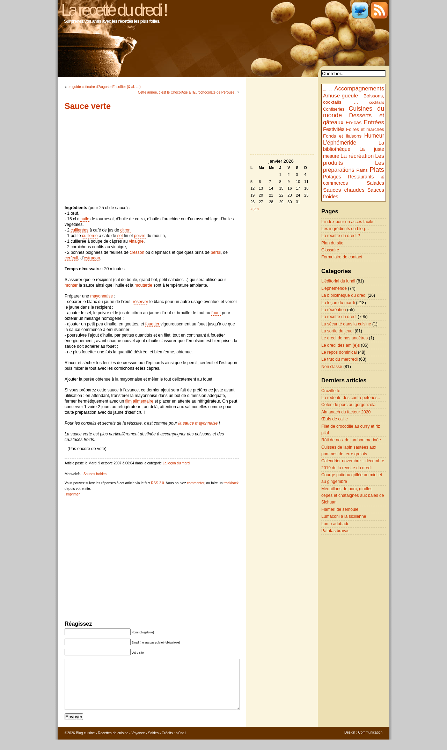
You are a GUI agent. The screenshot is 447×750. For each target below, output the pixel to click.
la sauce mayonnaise (198, 423)
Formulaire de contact (341, 257)
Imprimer (73, 494)
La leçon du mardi (177, 463)
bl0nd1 (181, 743)
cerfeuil (71, 258)
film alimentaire (139, 401)
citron (125, 230)
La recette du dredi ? (340, 235)
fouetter (152, 324)
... (324, 89)
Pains (361, 170)
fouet (216, 312)
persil (216, 252)
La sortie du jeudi (337, 331)
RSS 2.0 (157, 483)
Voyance (138, 743)
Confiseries (333, 109)
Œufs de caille (334, 419)
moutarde (143, 285)
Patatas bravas (335, 530)
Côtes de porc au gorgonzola (348, 404)
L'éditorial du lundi (338, 281)
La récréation (357, 156)
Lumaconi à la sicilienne (343, 516)
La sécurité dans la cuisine (346, 324)
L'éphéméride (339, 143)
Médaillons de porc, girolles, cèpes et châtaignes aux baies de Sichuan (352, 495)
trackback (231, 483)
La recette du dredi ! (113, 10)
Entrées (374, 122)
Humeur (374, 135)
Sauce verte (88, 106)
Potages (332, 176)
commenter (195, 483)
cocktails (376, 102)
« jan (254, 209)
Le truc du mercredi (339, 359)
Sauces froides (95, 474)
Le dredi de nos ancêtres (344, 338)
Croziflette (330, 390)
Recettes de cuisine (113, 743)
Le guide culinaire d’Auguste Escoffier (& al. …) (103, 87)
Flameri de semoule (339, 509)
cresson (137, 252)
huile (84, 218)
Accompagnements (359, 88)
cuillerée (90, 235)
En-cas (354, 122)
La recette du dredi (339, 316)
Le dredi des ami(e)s (340, 345)
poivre (140, 235)
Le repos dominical (339, 352)
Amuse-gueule (340, 95)
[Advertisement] (152, 157)
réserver (140, 301)
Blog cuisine (85, 743)
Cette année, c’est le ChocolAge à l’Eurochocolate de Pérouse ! (187, 92)
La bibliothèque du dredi (343, 295)
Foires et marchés (365, 129)
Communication (370, 743)
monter (71, 285)
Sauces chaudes (344, 190)
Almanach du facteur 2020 (346, 412)
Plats (377, 169)
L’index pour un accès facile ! (348, 221)
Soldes (153, 743)
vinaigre (136, 241)
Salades (375, 183)
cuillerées (79, 230)
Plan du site (332, 243)
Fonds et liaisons (342, 136)
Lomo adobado (335, 523)
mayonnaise (101, 296)
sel (120, 235)
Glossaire (330, 250)
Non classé (331, 366)
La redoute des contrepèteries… (351, 397)
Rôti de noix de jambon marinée (351, 440)
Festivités (334, 129)
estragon (92, 258)
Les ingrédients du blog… (345, 228)
